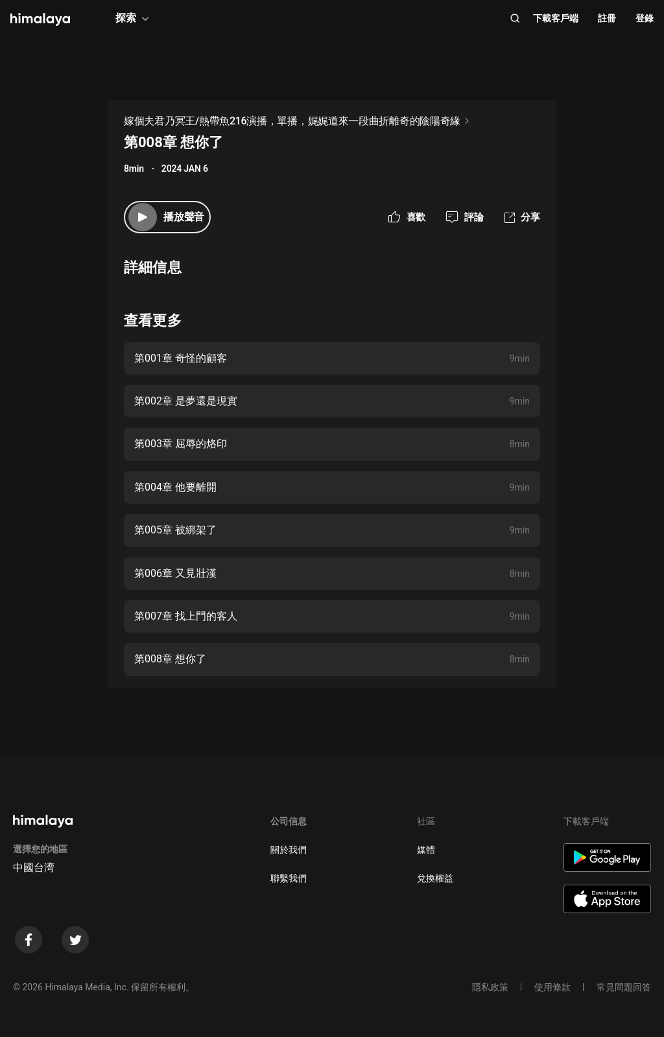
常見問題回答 (624, 987)
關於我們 (288, 850)
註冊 (607, 18)
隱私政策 (490, 987)
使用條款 (552, 987)
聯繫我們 (288, 878)
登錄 (644, 18)
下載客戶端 (555, 18)
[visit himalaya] (40, 19)
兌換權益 (435, 878)
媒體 (426, 850)
